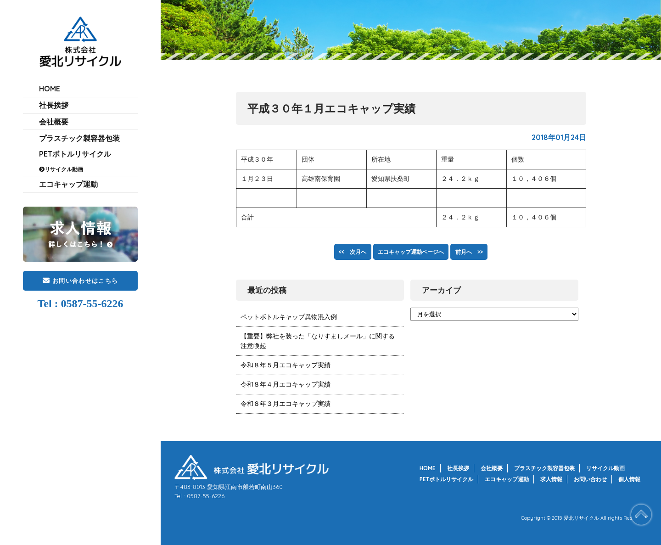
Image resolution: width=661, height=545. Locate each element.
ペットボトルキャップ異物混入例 (289, 317)
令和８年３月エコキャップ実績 (285, 403)
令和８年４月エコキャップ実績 (285, 384)
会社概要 (53, 136)
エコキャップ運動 (68, 217)
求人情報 (551, 479)
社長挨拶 (53, 114)
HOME (49, 91)
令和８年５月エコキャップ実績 (285, 365)
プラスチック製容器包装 (79, 159)
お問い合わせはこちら (80, 316)
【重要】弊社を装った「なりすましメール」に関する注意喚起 (318, 341)
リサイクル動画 (64, 199)
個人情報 (629, 479)
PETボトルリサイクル (75, 181)
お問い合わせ (590, 479)
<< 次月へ (341, 251)
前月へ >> (481, 251)
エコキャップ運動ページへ (410, 251)
